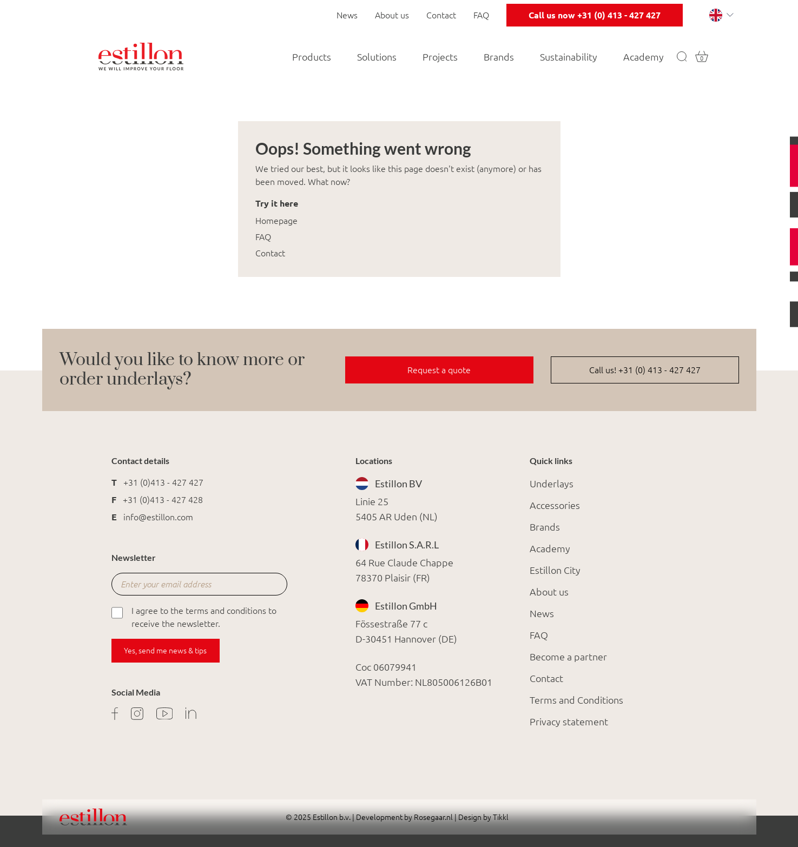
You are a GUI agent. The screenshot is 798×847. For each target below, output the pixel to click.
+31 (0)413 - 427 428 (163, 500)
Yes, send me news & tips (165, 650)
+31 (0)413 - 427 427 (163, 482)
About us (392, 15)
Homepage (276, 221)
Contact (441, 15)
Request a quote (439, 370)
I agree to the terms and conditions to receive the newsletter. (193, 616)
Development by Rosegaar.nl (404, 817)
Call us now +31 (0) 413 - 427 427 (595, 15)
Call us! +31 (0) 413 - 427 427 (645, 370)
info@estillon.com (158, 517)
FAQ (481, 15)
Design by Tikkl (483, 817)
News (347, 15)
